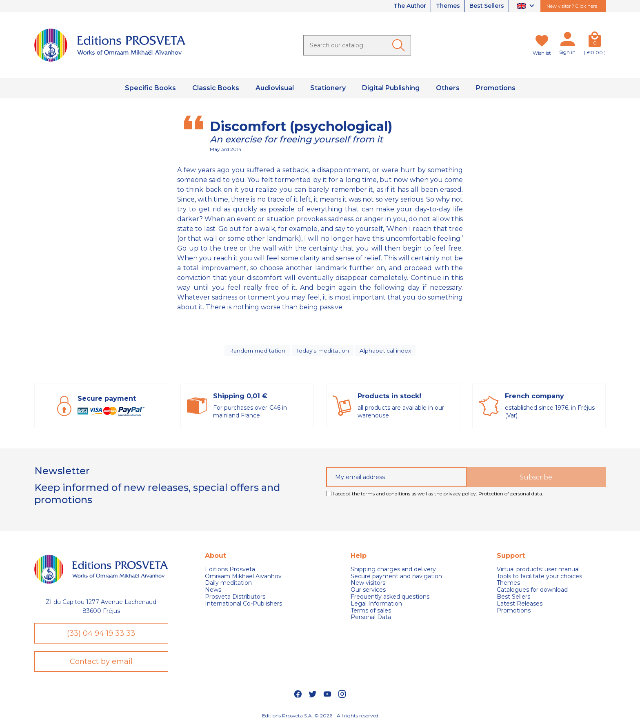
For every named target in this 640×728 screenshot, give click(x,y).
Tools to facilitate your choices (539, 577)
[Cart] (595, 40)
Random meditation (257, 351)
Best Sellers (486, 6)
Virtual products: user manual (538, 570)
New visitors (368, 584)
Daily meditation (228, 584)
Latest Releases (519, 604)
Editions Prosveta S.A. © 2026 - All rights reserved (320, 718)
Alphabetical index (386, 351)
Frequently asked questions (390, 598)
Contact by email (101, 663)
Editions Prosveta (230, 570)
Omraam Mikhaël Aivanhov (243, 577)
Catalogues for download (532, 591)
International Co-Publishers (243, 604)
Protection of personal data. (510, 495)
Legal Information (376, 604)
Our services (368, 591)
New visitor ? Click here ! (573, 6)
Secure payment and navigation (396, 577)
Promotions (514, 611)
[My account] (567, 41)
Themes (446, 6)
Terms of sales (371, 611)
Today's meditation (323, 351)
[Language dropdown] (526, 6)
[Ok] (400, 45)
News (213, 591)
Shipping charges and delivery (393, 570)
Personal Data (371, 618)
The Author (406, 6)
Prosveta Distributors (235, 598)
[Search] (357, 45)
